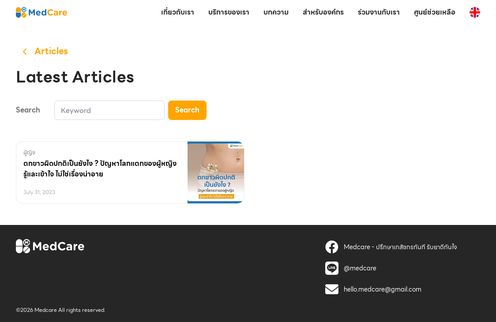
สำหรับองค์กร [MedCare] (323, 12)
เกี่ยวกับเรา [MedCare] (177, 12)
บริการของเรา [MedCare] (228, 12)
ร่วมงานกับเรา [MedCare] (379, 12)
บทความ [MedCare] (276, 12)
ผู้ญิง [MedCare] (29, 152)
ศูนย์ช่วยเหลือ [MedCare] (434, 12)
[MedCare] (41, 12)
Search (187, 110)
